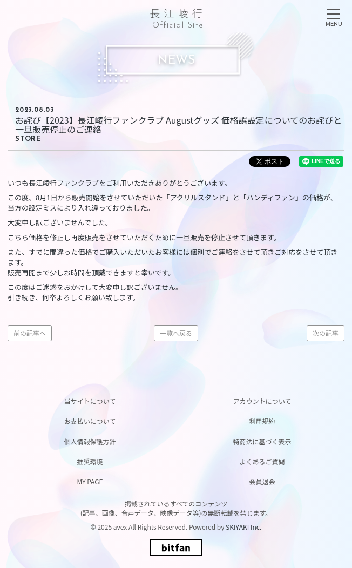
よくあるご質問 (262, 461)
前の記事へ (29, 332)
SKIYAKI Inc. (243, 526)
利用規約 (262, 420)
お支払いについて (90, 420)
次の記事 (326, 332)
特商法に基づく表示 (262, 441)
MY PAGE (90, 481)
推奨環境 (90, 461)
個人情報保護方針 (90, 441)
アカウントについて (262, 400)
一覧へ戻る (176, 332)
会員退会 (262, 481)
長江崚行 (178, 16)
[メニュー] (334, 16)
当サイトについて (90, 400)
